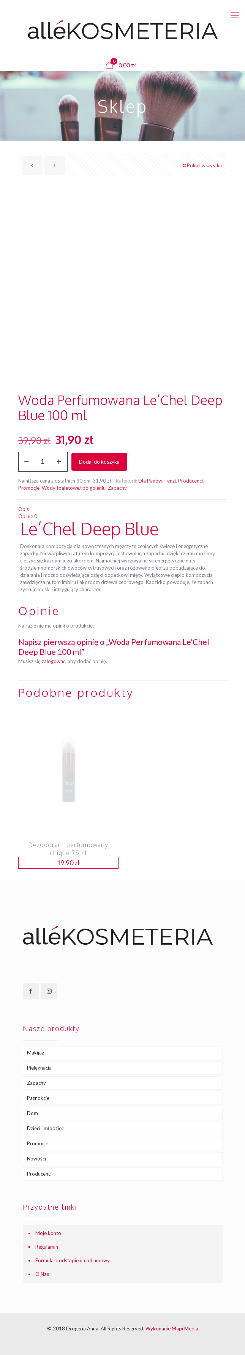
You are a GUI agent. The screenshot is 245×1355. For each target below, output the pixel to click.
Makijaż (35, 1053)
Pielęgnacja (39, 1068)
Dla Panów (150, 481)
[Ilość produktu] (43, 462)
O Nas (42, 1274)
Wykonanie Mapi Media (171, 1328)
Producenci (190, 481)
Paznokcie (38, 1098)
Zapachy (117, 488)
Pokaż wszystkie (202, 165)
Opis (23, 509)
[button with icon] (31, 991)
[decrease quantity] (26, 462)
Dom (32, 1113)
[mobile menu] (234, 15)
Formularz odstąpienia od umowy (72, 1260)
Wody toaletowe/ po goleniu (74, 488)
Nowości (36, 1159)
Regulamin (46, 1247)
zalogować (53, 661)
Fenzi (170, 481)
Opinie (27, 516)
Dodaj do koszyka (99, 461)
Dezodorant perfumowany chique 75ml (68, 849)
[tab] (122, 509)
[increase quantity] (59, 462)
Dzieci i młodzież (45, 1128)
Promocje (29, 488)
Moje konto (48, 1233)
